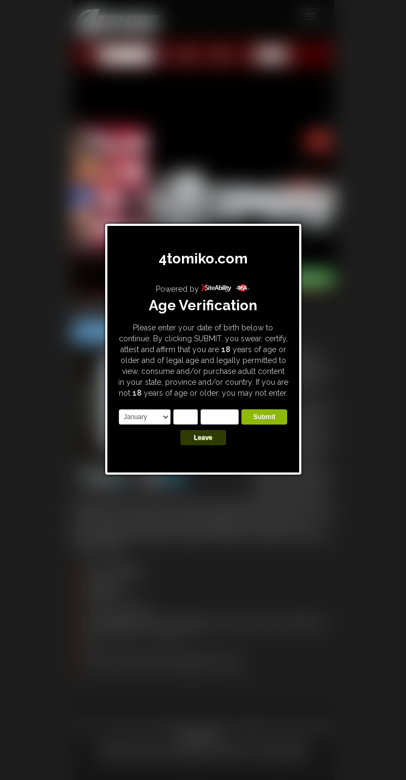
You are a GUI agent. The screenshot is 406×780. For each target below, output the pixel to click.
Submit (264, 417)
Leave (202, 437)
